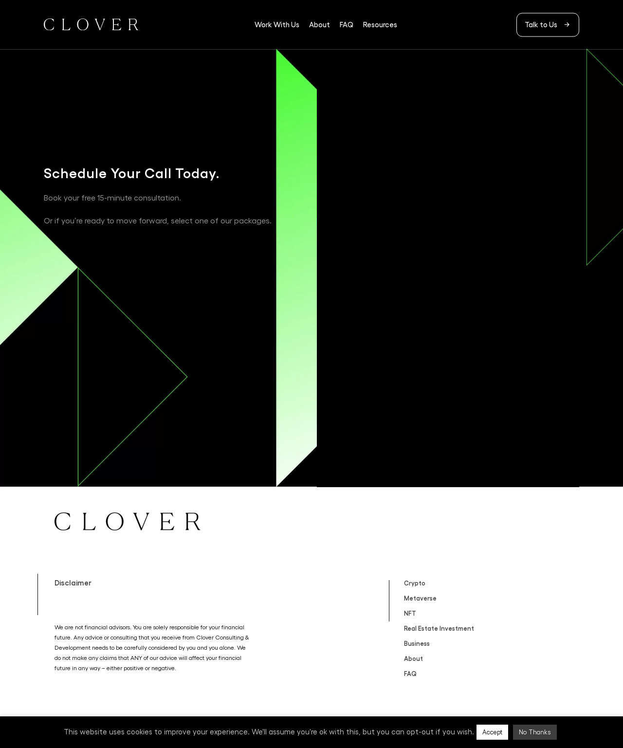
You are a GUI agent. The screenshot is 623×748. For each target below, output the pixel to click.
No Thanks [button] (535, 732)
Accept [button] (492, 732)
